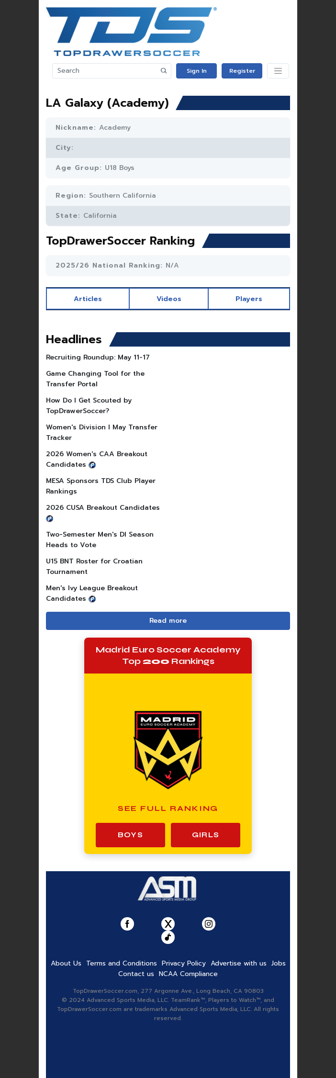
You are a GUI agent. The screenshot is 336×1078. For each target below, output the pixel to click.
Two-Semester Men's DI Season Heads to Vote (100, 539)
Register (242, 71)
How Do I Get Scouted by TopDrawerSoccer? (89, 405)
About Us (66, 963)
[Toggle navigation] (278, 71)
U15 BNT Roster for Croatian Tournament (94, 566)
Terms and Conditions (121, 963)
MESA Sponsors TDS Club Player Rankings (101, 486)
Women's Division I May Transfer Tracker (101, 432)
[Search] (104, 71)
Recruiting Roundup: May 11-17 (98, 357)
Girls (205, 835)
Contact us (136, 974)
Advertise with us (239, 963)
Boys (130, 835)
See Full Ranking (168, 808)
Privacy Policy (184, 963)
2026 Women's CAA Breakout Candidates (96, 459)
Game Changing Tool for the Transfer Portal (95, 379)
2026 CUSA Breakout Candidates (103, 508)
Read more (168, 621)
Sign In (197, 71)
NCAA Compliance (188, 974)
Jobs (278, 963)
